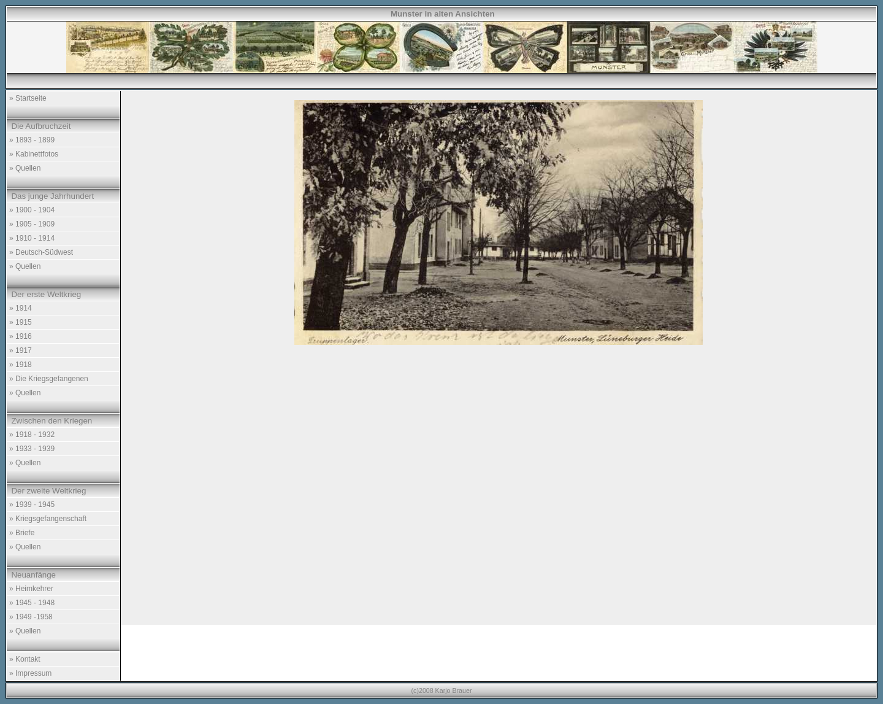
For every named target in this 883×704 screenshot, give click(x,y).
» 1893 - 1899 (32, 140)
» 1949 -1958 (31, 617)
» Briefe (21, 532)
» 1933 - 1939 (32, 448)
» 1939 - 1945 (32, 504)
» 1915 (20, 322)
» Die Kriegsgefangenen (48, 378)
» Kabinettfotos (33, 154)
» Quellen (24, 168)
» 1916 (20, 336)
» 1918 (20, 364)
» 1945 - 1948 (32, 602)
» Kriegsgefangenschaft (47, 518)
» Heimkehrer (31, 588)
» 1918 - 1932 (32, 434)
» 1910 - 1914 (32, 238)
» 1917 (20, 350)
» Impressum (30, 673)
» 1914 (20, 308)
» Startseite (28, 98)
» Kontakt (24, 659)
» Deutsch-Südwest (41, 252)
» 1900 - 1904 (32, 210)
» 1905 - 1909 (32, 224)
